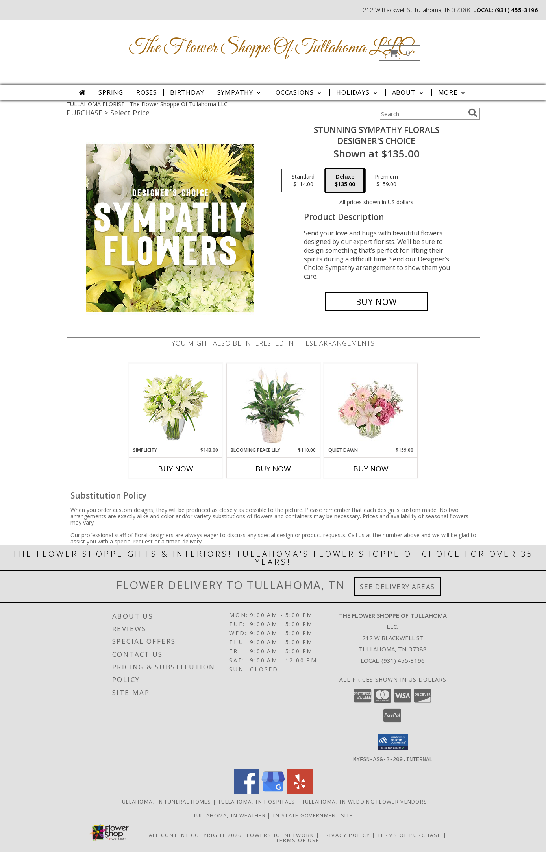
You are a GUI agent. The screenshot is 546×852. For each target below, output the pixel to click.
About (408, 92)
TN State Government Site (312, 815)
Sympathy (240, 92)
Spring (110, 92)
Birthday (187, 92)
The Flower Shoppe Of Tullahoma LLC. (272, 47)
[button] (399, 53)
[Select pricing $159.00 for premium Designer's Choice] (386, 180)
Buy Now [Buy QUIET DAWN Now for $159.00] (371, 469)
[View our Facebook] (246, 791)
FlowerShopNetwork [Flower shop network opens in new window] (279, 834)
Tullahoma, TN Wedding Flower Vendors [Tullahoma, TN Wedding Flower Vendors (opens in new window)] (365, 801)
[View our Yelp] (300, 791)
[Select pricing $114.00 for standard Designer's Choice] (303, 180)
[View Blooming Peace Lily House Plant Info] (273, 405)
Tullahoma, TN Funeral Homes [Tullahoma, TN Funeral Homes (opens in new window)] (165, 801)
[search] (472, 113)
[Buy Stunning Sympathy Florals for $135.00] (376, 301)
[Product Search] (422, 113)
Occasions (299, 92)
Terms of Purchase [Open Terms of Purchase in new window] (409, 834)
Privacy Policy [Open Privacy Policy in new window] (346, 834)
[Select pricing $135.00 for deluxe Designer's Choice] (344, 180)
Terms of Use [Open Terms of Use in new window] (298, 839)
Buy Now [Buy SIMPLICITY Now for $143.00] (175, 469)
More (452, 92)
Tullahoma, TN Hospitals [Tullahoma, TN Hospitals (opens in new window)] (256, 801)
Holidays (357, 92)
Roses (146, 92)
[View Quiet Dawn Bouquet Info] (370, 405)
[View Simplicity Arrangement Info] (175, 405)
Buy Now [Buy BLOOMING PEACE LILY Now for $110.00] (273, 469)
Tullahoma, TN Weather (229, 815)
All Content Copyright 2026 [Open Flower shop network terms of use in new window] (195, 834)
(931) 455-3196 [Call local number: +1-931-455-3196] (516, 10)
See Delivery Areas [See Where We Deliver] (397, 586)
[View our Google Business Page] (273, 791)
